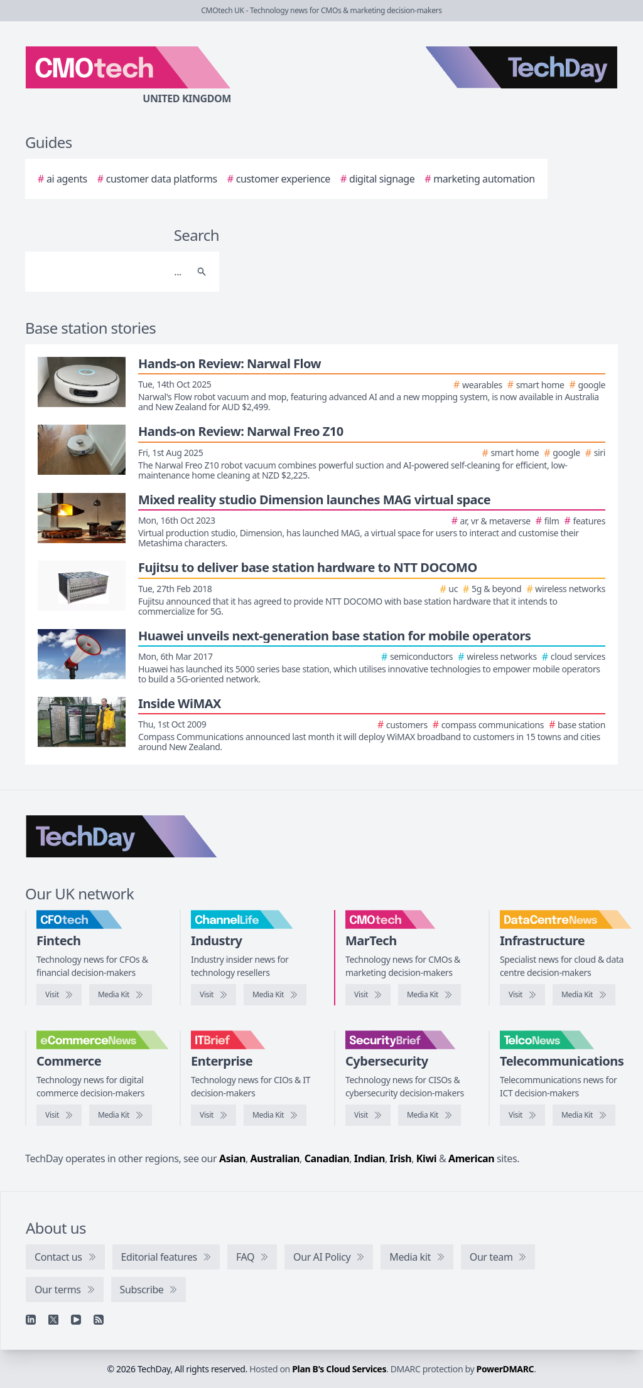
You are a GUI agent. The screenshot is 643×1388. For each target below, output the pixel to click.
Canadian (327, 1158)
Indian (369, 1158)
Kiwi (426, 1158)
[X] (53, 1320)
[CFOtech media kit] (120, 994)
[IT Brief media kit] (275, 1115)
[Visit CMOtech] (368, 994)
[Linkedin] (31, 1320)
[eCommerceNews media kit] (120, 1115)
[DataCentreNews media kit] (584, 994)
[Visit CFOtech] (59, 994)
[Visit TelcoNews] (522, 1115)
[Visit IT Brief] (213, 1115)
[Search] (109, 272)
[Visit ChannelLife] (213, 994)
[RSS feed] (99, 1320)
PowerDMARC (505, 1369)
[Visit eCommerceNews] (59, 1115)
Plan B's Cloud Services (339, 1369)
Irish (401, 1158)
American (471, 1158)
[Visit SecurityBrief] (368, 1115)
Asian (232, 1158)
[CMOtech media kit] (429, 994)
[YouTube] (76, 1320)
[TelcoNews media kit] (584, 1115)
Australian (275, 1158)
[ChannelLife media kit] (275, 994)
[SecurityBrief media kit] (429, 1115)
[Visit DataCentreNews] (522, 994)
